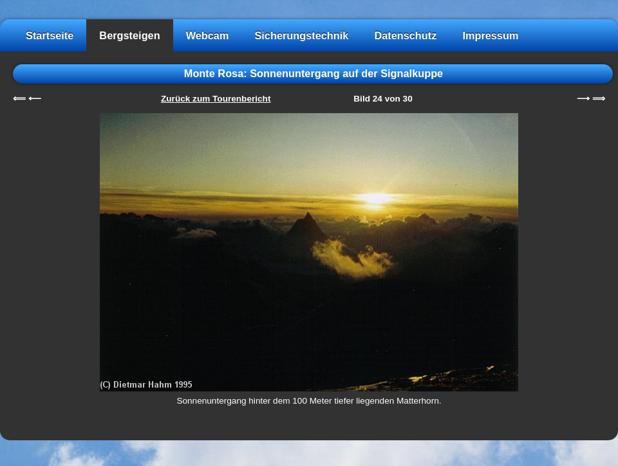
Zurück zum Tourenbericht (215, 98)
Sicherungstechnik (301, 35)
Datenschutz (405, 35)
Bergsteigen (129, 35)
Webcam (207, 35)
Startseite (49, 35)
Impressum (490, 35)
